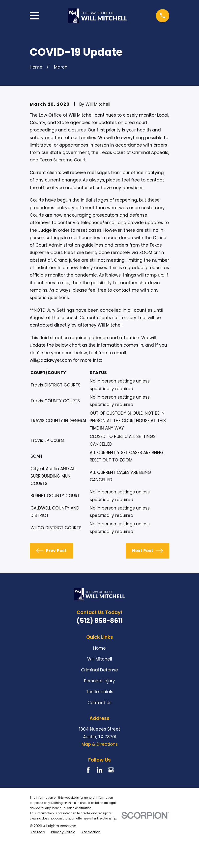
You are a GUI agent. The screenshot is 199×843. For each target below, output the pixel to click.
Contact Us (99, 703)
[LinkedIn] (100, 770)
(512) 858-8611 (100, 620)
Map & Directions (100, 744)
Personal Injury (99, 681)
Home (99, 648)
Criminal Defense (99, 670)
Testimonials (99, 692)
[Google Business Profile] (111, 770)
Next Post (147, 550)
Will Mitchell (99, 659)
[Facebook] (88, 770)
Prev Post (51, 550)
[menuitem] (37, 832)
